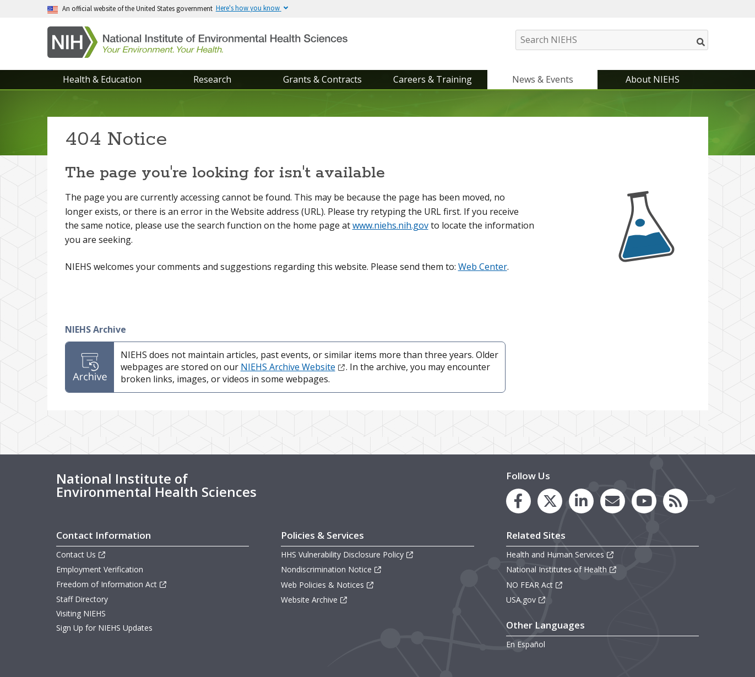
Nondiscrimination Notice (331, 569)
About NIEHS (653, 79)
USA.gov (526, 599)
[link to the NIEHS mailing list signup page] (612, 501)
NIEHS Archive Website (293, 367)
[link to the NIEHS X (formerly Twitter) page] (549, 501)
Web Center (482, 267)
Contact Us (81, 554)
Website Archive (314, 599)
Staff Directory (82, 599)
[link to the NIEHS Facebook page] (518, 501)
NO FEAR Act (534, 584)
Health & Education (102, 79)
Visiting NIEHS (81, 613)
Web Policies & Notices (327, 584)
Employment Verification (99, 569)
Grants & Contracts (322, 79)
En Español (525, 644)
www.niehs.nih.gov (390, 225)
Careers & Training (432, 79)
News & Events (542, 79)
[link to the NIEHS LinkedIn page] (581, 501)
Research (212, 79)
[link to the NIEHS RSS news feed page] (675, 501)
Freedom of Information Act (111, 584)
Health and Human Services (560, 554)
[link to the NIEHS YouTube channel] (644, 501)
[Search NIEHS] (611, 40)
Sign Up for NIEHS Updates (104, 627)
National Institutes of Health (561, 569)
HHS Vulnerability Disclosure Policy (347, 554)
